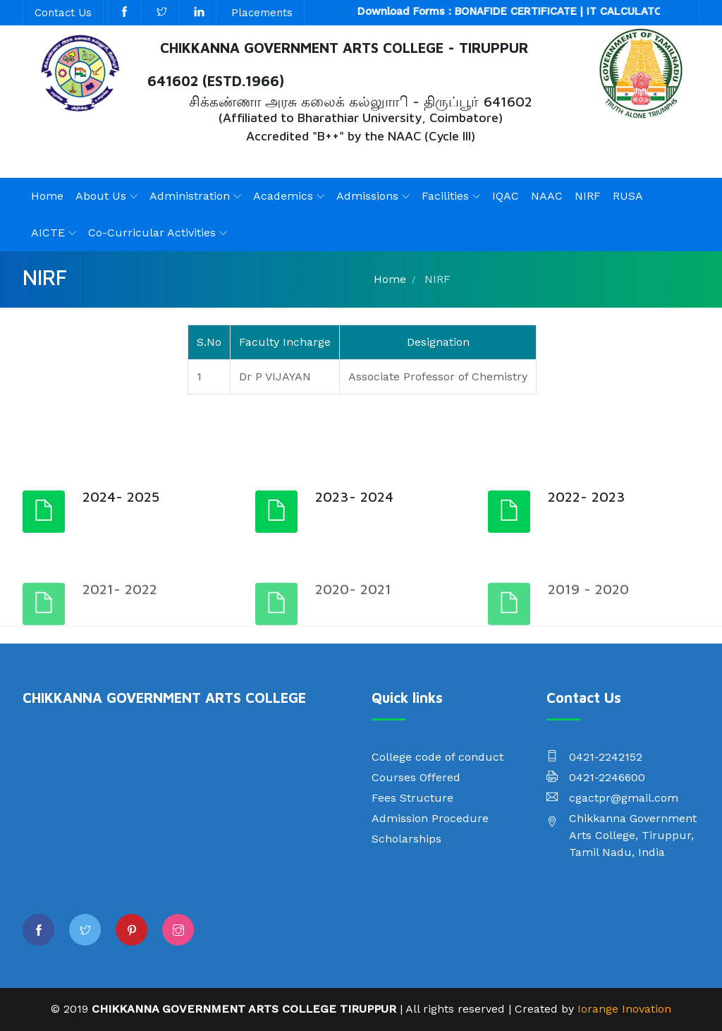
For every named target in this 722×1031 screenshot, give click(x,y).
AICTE (48, 232)
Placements (262, 12)
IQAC (505, 196)
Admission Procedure (430, 818)
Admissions (367, 196)
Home (47, 196)
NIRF (588, 196)
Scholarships (406, 838)
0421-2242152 (605, 757)
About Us (100, 196)
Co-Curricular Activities (152, 232)
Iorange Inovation (624, 1008)
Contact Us (63, 12)
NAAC (547, 196)
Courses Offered (416, 777)
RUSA (628, 196)
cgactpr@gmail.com (623, 797)
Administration (189, 196)
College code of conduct (437, 757)
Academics (283, 196)
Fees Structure (412, 797)
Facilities (445, 196)
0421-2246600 (607, 777)
